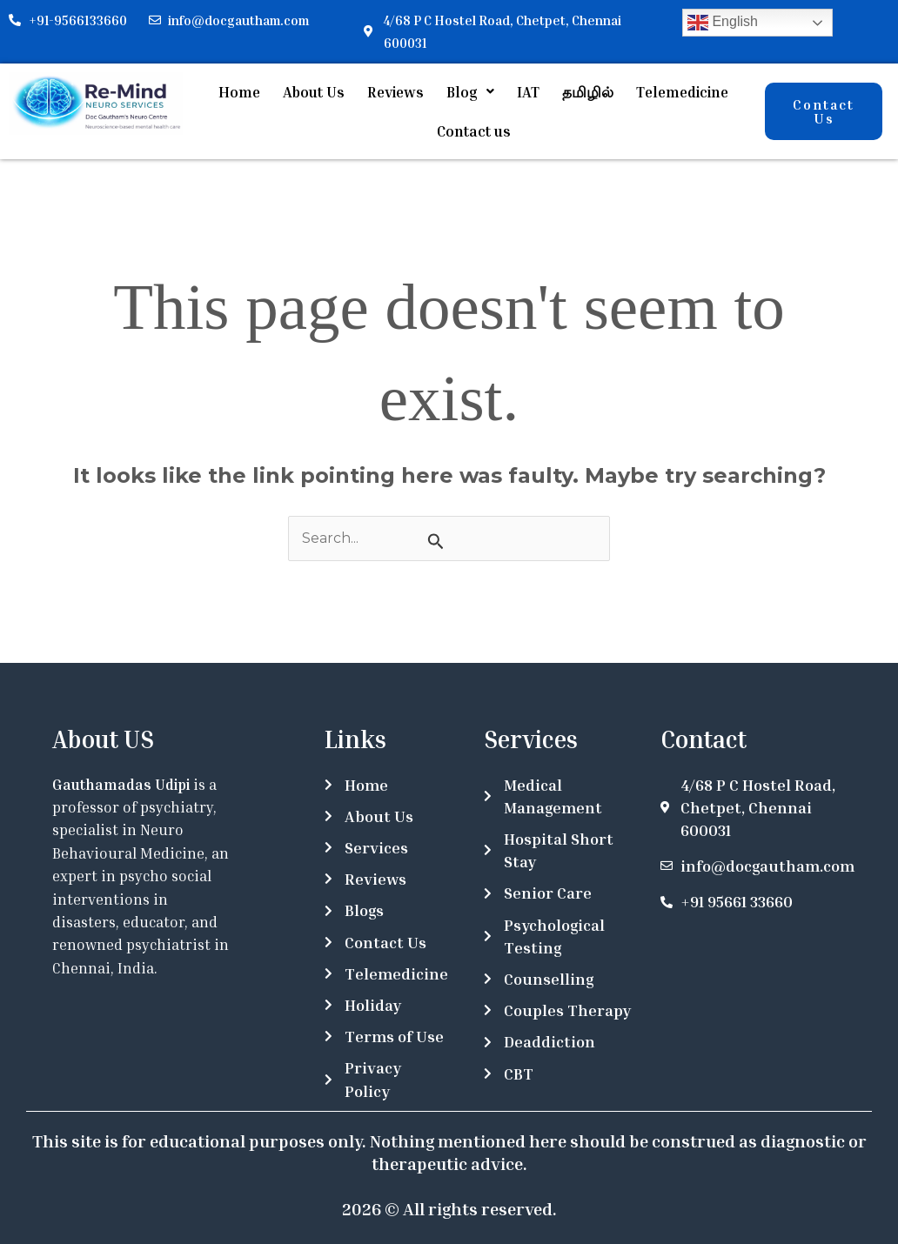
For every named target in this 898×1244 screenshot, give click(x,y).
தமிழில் (587, 91)
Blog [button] (470, 91)
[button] (470, 91)
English (722, 22)
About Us (314, 91)
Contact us (474, 128)
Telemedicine (682, 91)
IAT (528, 91)
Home (239, 91)
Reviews (395, 91)
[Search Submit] (436, 537)
